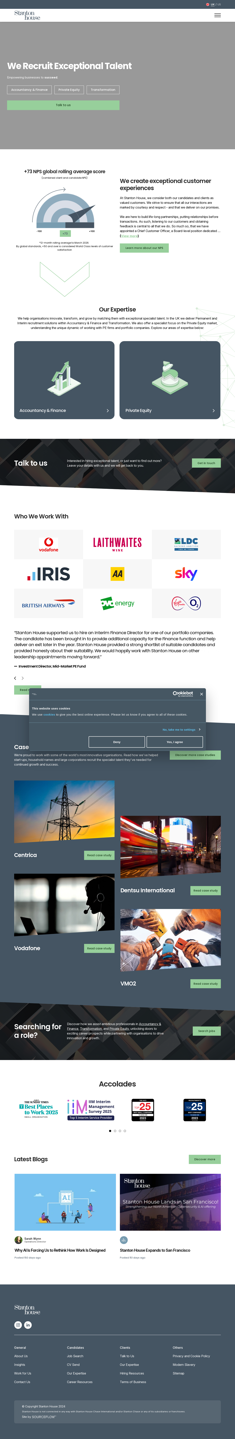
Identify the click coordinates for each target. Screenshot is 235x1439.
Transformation (103, 90)
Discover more (204, 1159)
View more (129, 236)
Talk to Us (127, 1356)
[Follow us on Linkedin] (28, 1325)
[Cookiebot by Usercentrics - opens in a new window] (176, 694)
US (219, 4)
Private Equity (69, 90)
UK (213, 4)
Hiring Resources (132, 1373)
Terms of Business (133, 1382)
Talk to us (63, 105)
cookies (49, 714)
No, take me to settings (179, 729)
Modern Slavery (184, 1365)
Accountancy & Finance (29, 90)
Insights (19, 1365)
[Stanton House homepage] (27, 15)
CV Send (73, 1365)
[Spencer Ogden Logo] (27, 1309)
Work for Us (22, 1373)
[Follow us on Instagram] (18, 1325)
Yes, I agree (175, 742)
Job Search (75, 1356)
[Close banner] (201, 694)
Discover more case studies (195, 755)
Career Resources (80, 1382)
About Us (21, 1356)
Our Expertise (76, 1373)
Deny (117, 742)
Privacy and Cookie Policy (191, 1356)
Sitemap (178, 1373)
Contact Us (22, 1382)
